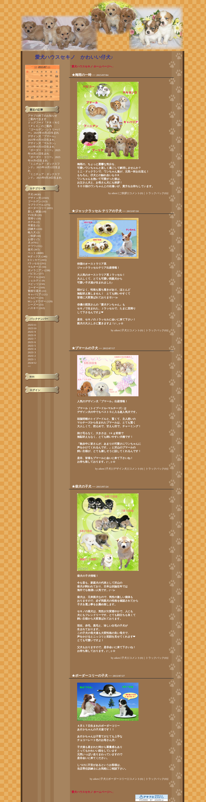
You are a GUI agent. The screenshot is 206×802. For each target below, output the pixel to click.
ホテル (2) (33, 221)
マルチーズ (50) (37, 266)
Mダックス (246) (37, 256)
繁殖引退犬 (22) (37, 290)
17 (51, 86)
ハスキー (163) (36, 308)
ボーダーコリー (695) (40, 208)
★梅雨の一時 (81, 75)
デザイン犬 (120, 468)
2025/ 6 (32, 342)
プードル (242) (36, 277)
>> (48, 66)
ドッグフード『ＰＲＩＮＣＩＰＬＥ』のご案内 (44, 124)
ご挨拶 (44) (34, 235)
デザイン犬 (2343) (38, 197)
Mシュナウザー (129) (40, 301)
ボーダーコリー (117, 778)
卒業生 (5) (33, 225)
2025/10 (32, 328)
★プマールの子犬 (85, 348)
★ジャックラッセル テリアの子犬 (97, 211)
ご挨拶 (123, 193)
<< (35, 66)
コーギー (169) (36, 287)
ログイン (35, 390)
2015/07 (42, 66)
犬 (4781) (33, 242)
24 (51, 91)
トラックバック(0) (156, 193)
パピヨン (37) (36, 273)
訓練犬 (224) (35, 228)
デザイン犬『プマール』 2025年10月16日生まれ (42, 138)
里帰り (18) (34, 218)
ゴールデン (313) (37, 201)
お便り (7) (33, 239)
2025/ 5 (32, 345)
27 (32, 97)
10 (51, 81)
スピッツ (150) (36, 283)
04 (56, 76)
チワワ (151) (35, 246)
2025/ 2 (32, 355)
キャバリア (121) (37, 294)
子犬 (124, 330)
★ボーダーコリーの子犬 (90, 675)
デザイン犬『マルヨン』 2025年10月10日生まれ (42, 145)
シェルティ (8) (36, 280)
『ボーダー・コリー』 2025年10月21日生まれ (44, 152)
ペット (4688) (36, 252)
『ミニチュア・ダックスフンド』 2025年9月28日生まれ (45, 176)
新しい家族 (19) (37, 211)
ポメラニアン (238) (39, 270)
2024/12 (32, 362)
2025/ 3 (32, 352)
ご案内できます (37, 119)
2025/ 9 (32, 331)
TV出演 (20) (35, 215)
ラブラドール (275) (39, 204)
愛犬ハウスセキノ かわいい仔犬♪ (74, 57)
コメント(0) (136, 193)
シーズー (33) (36, 304)
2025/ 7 (32, 338)
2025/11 (32, 324)
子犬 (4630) (34, 194)
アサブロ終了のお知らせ (42, 115)
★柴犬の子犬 (81, 486)
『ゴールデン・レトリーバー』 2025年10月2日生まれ (44, 131)
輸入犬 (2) (33, 232)
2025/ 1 (32, 359)
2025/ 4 (32, 348)
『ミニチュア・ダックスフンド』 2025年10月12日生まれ (44, 167)
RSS (32, 376)
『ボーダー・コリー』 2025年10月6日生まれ (44, 159)
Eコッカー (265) (37, 259)
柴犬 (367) (33, 249)
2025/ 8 (32, 335)
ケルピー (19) (36, 297)
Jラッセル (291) (37, 263)
